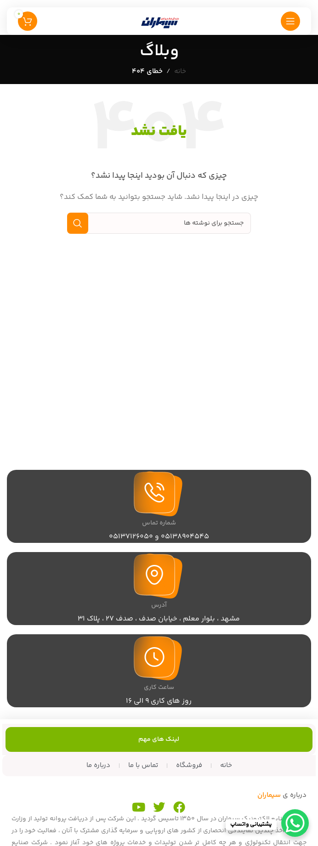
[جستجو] (159, 223)
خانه (180, 71)
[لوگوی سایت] (159, 21)
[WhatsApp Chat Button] (295, 823)
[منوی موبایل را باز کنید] (290, 21)
